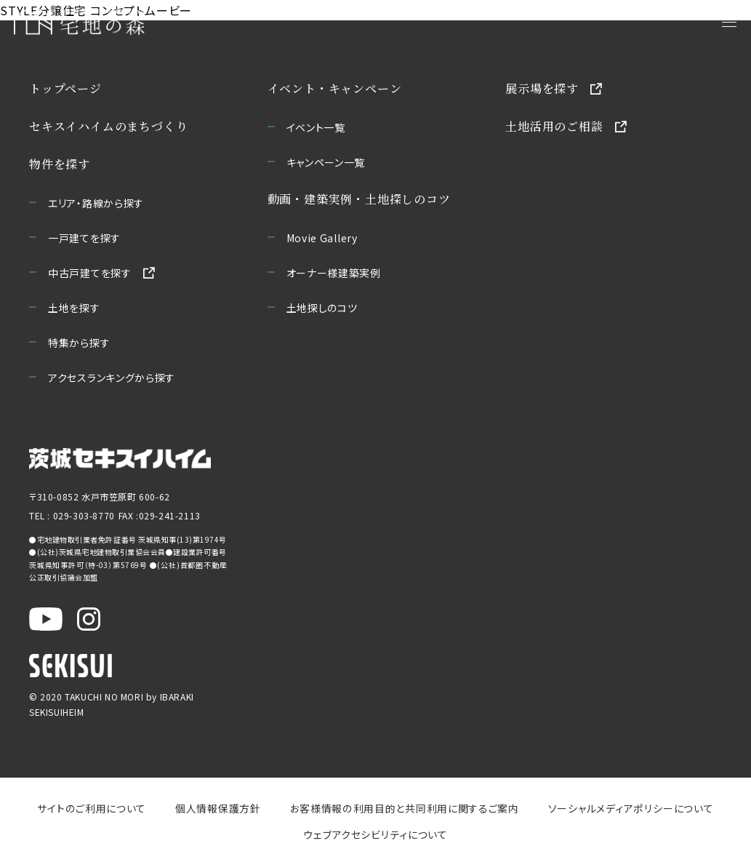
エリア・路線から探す (96, 203)
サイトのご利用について (93, 808)
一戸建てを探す (84, 238)
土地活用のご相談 (554, 126)
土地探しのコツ (322, 307)
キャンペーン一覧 (326, 162)
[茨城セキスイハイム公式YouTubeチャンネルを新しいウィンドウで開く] (46, 619)
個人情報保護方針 (219, 808)
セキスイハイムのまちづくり (108, 126)
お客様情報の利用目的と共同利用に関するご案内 (405, 808)
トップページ (65, 88)
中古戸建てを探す (90, 273)
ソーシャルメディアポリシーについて (630, 808)
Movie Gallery (322, 238)
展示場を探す (542, 88)
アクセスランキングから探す (111, 377)
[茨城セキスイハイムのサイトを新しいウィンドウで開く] (120, 458)
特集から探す (79, 342)
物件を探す (59, 164)
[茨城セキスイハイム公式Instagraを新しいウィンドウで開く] (88, 619)
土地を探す (74, 307)
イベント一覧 (315, 127)
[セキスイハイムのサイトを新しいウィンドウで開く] (70, 665)
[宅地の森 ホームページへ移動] (154, 22)
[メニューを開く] (729, 22)
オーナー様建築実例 (333, 273)
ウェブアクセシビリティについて (375, 834)
